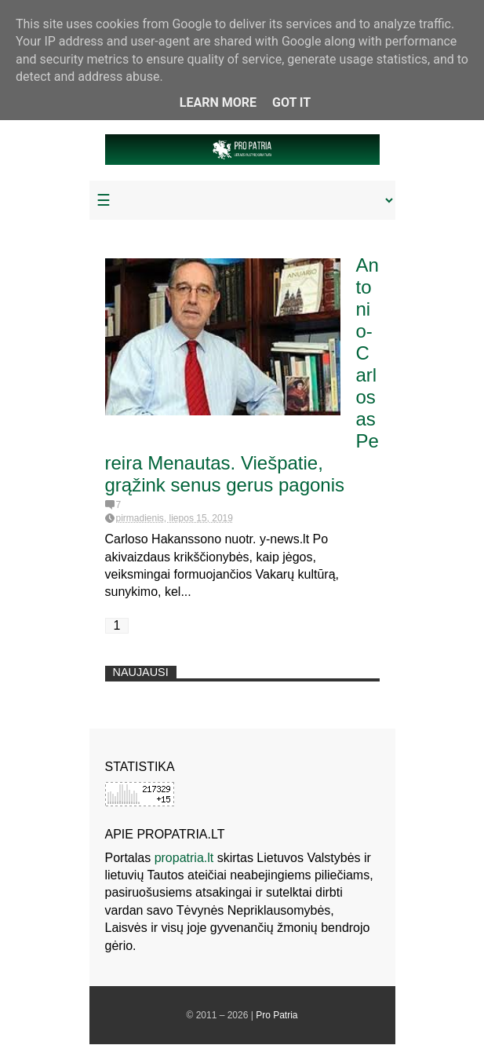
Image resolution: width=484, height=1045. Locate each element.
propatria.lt (184, 857)
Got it (291, 102)
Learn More (218, 102)
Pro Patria (276, 1015)
